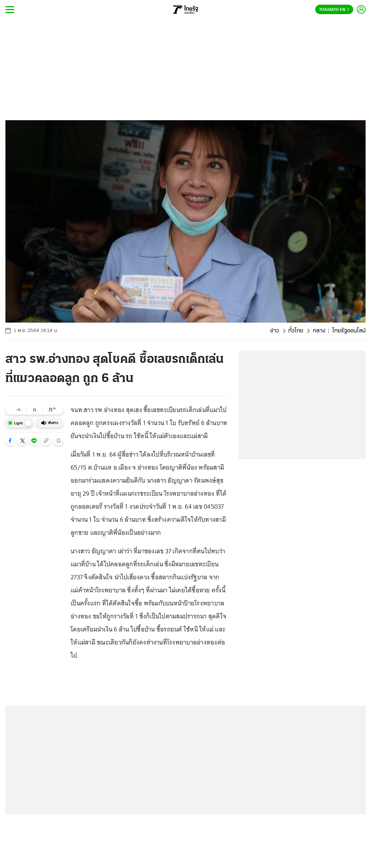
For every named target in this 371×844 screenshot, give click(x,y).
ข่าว (274, 331)
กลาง (319, 331)
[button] (10, 440)
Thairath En (334, 10)
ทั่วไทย (295, 331)
